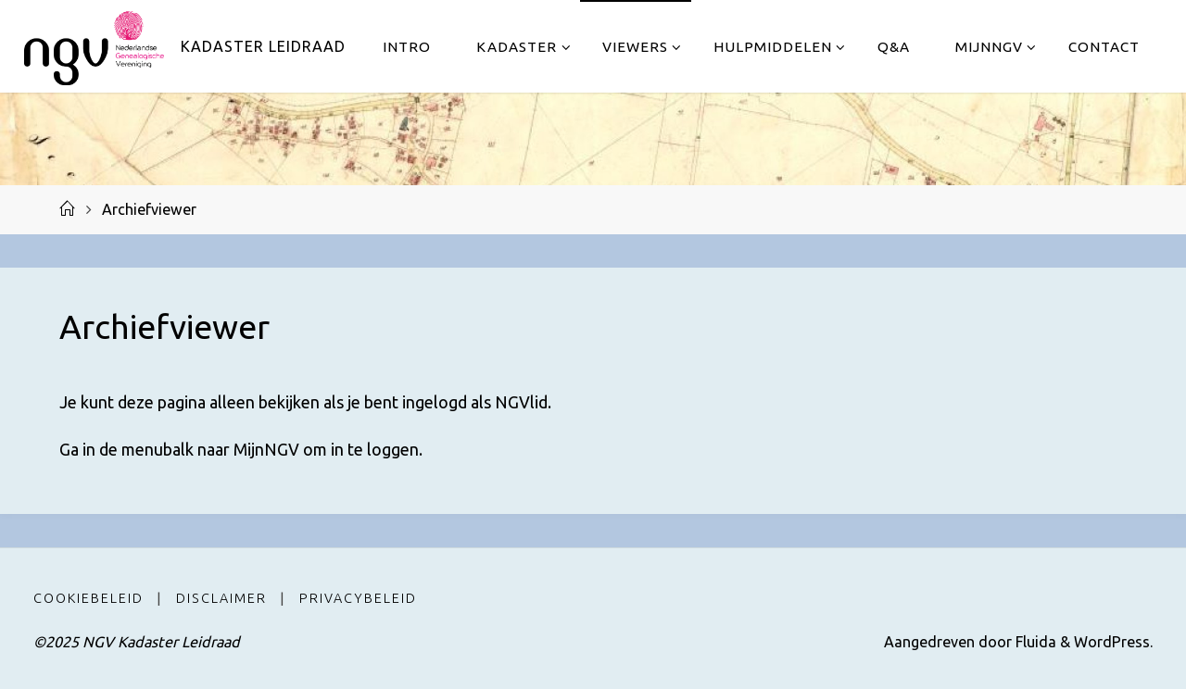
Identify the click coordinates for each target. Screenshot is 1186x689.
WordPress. (1113, 641)
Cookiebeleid (88, 598)
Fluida (1034, 641)
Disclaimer (221, 598)
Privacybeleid (358, 598)
